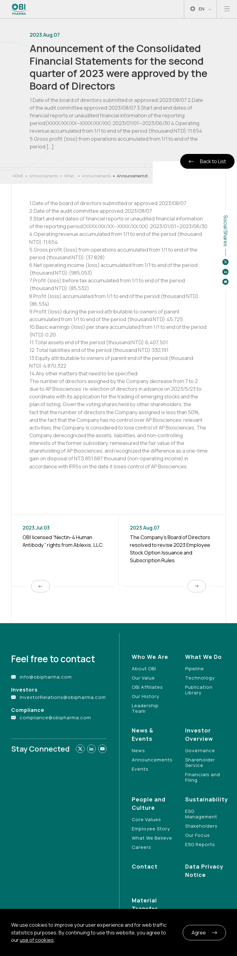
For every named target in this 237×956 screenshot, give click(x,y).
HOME (17, 176)
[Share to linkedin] (225, 272)
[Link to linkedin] (91, 748)
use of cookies (37, 940)
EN (200, 9)
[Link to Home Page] (19, 9)
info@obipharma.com (46, 677)
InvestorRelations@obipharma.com (63, 697)
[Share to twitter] (225, 262)
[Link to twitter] (80, 748)
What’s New (70, 176)
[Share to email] (225, 282)
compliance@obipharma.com (55, 717)
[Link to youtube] (102, 748)
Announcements (43, 176)
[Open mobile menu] (227, 9)
